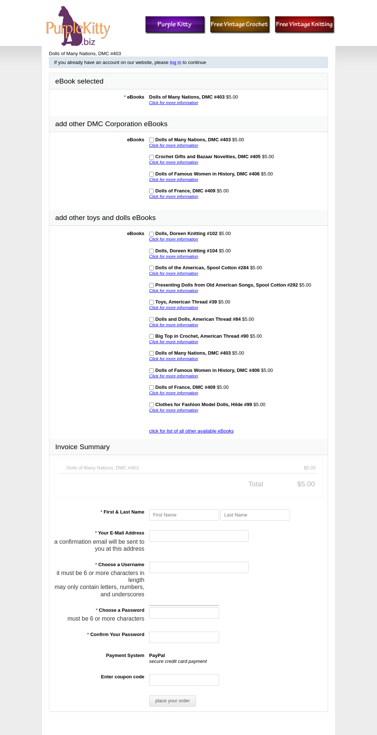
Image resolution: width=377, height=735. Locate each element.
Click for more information (173, 102)
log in (175, 62)
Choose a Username (119, 564)
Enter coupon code (122, 676)
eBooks (134, 97)
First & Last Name (122, 512)
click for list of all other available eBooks (191, 431)
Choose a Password (120, 610)
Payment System (125, 655)
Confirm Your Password (116, 634)
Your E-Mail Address (119, 533)
